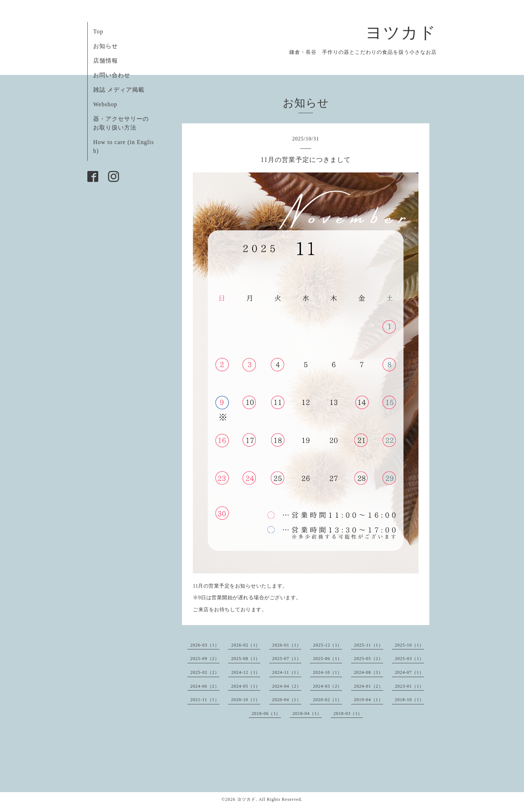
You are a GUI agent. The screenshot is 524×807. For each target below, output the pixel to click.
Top (98, 31)
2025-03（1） (409, 658)
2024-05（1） (245, 686)
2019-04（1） (368, 699)
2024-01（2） (368, 686)
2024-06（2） (204, 686)
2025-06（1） (327, 658)
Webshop (105, 104)
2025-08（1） (245, 658)
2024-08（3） (368, 672)
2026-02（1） (245, 645)
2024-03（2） (327, 686)
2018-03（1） (348, 713)
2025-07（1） (286, 658)
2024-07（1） (409, 672)
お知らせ (105, 46)
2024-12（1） (245, 672)
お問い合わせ (111, 75)
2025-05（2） (368, 658)
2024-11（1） (286, 672)
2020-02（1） (327, 699)
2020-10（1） (245, 699)
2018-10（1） (409, 699)
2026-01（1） (286, 645)
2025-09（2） (204, 658)
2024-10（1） (327, 672)
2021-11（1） (204, 699)
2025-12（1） (327, 645)
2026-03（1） (204, 645)
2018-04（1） (307, 713)
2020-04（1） (286, 699)
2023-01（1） (409, 686)
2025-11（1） (368, 645)
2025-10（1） (409, 645)
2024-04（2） (286, 686)
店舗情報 (105, 60)
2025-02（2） (204, 672)
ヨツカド (401, 33)
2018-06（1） (266, 713)
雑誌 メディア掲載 (118, 90)
